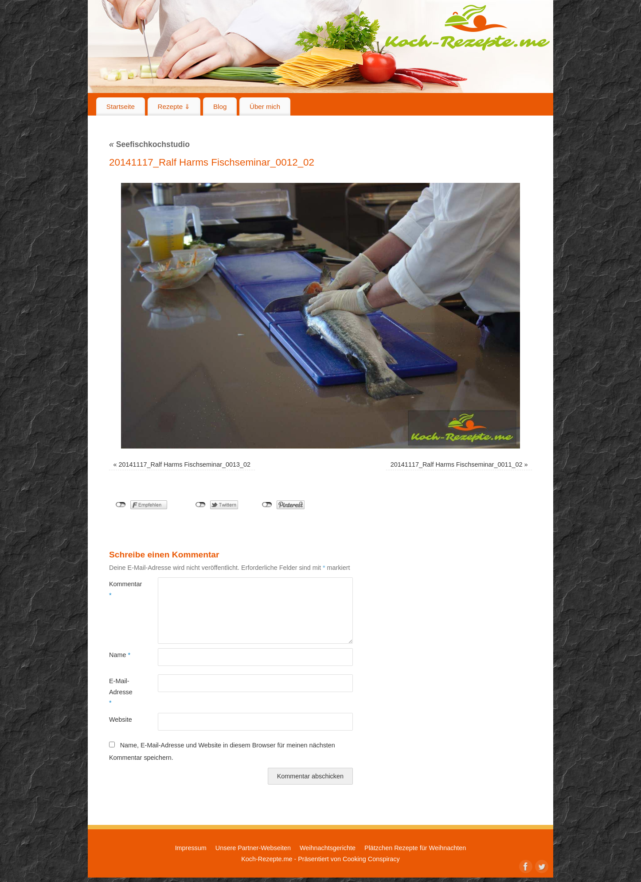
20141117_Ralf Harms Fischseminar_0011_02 (457, 464)
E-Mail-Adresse (121, 691)
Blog (220, 106)
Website (120, 719)
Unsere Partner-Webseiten (253, 847)
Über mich (265, 106)
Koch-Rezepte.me (467, 27)
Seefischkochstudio (149, 144)
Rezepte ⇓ (174, 106)
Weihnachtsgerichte (328, 847)
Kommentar (121, 589)
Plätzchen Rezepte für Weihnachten (415, 847)
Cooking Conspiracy (371, 859)
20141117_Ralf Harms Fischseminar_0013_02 (185, 464)
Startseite (120, 106)
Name (119, 654)
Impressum (191, 847)
